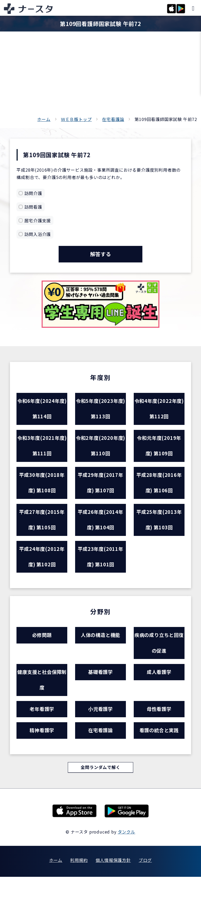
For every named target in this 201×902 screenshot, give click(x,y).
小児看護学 (100, 731)
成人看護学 (159, 691)
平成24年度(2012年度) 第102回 (42, 571)
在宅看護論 (113, 119)
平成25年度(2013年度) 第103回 (159, 531)
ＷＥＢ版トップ (76, 119)
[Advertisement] (100, 76)
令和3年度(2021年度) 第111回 (42, 451)
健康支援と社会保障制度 (42, 700)
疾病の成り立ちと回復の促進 (159, 660)
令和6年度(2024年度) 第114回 (42, 411)
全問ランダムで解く (100, 792)
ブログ (145, 885)
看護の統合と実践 (159, 754)
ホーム (43, 119)
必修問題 (42, 651)
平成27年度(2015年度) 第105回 (42, 531)
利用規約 (79, 885)
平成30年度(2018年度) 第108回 (42, 491)
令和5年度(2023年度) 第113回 (100, 411)
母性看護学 (159, 731)
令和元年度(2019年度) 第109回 (159, 451)
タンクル (126, 857)
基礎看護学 (100, 691)
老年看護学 (42, 731)
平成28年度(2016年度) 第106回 (159, 491)
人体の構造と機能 (100, 651)
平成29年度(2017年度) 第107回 (100, 491)
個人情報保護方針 (113, 885)
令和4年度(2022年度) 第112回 (159, 411)
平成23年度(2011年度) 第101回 (100, 571)
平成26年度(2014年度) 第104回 (100, 531)
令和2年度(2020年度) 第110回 (100, 451)
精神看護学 (42, 754)
